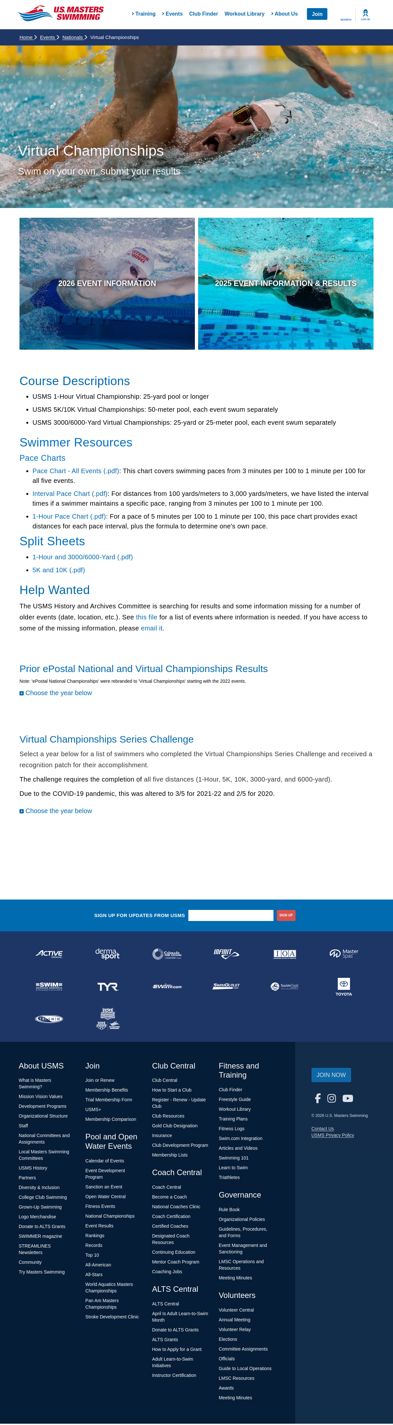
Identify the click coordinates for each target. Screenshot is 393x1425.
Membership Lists (170, 1156)
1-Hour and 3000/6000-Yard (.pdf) (82, 558)
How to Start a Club (171, 1091)
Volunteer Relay (235, 1330)
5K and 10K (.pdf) (58, 571)
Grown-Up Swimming (40, 1208)
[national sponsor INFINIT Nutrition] (226, 955)
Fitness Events (100, 1207)
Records (93, 1246)
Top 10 (92, 1256)
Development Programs (43, 1107)
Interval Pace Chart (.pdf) (70, 495)
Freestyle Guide (235, 1101)
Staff (23, 1127)
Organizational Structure (43, 1117)
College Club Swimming (43, 1198)
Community (30, 1263)
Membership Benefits (106, 1091)
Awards (226, 1389)
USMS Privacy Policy (332, 1136)
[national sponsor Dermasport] (108, 955)
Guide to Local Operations (245, 1369)
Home (28, 37)
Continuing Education (173, 1253)
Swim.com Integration (240, 1140)
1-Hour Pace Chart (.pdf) (69, 518)
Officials (227, 1360)
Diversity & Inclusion (39, 1189)
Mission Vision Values (41, 1098)
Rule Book (229, 1210)
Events (49, 37)
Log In (365, 19)
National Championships (110, 1217)
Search (345, 19)
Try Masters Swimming (42, 1273)
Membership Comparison (110, 1120)
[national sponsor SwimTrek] (285, 988)
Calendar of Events (104, 1162)
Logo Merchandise (37, 1218)
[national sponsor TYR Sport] (108, 988)
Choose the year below (58, 694)
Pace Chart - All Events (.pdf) (75, 472)
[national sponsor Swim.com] (167, 988)
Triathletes (229, 1179)
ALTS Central (165, 1305)
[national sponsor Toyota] (344, 988)
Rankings (94, 1236)
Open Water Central (105, 1197)
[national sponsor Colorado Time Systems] (167, 955)
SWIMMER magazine (40, 1237)
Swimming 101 (233, 1159)
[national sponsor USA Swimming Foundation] (108, 1020)
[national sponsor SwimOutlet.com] (226, 988)
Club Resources (168, 1117)
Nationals (74, 37)
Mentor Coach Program (175, 1263)
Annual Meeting (234, 1321)
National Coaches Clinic (176, 1208)
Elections (228, 1340)
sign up (286, 916)
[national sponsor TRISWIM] (49, 1020)
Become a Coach (169, 1198)
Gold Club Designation (174, 1127)
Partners (27, 1179)
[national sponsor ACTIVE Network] (49, 955)
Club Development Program (180, 1146)
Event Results (99, 1227)
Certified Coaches (170, 1227)
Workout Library (244, 14)
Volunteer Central (236, 1311)
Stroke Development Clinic (112, 1318)
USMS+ (93, 1111)
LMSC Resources (236, 1379)
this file (147, 618)
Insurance (162, 1137)
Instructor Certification (174, 1376)
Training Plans (233, 1120)
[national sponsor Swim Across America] (49, 988)
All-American (98, 1266)
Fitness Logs (231, 1130)
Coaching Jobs (167, 1273)
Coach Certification (171, 1218)
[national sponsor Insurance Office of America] (285, 955)
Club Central (164, 1081)
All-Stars (94, 1275)
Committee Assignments (243, 1350)
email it (152, 629)
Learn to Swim (233, 1169)
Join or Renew (100, 1081)
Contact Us (322, 1130)
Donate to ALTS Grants (42, 1228)
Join (317, 14)
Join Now (331, 1076)
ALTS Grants (165, 1340)
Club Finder (203, 14)
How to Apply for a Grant (177, 1350)
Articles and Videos (238, 1149)
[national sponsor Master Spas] (344, 955)
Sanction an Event (103, 1188)
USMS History (33, 1169)
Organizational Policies (242, 1220)
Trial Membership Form (108, 1101)
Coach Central (166, 1188)
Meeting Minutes (235, 1279)
